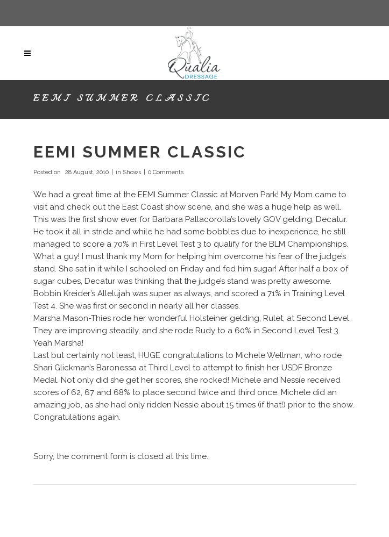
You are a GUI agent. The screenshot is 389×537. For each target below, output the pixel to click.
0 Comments (165, 172)
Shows (132, 172)
